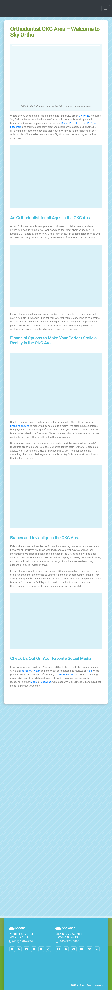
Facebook (25, 670)
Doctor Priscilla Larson (73, 123)
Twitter (36, 670)
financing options (19, 425)
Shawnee (68, 674)
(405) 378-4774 (21, 941)
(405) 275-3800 (67, 941)
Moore (58, 674)
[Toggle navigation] (106, 8)
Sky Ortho (84, 115)
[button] (26, 949)
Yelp (89, 670)
